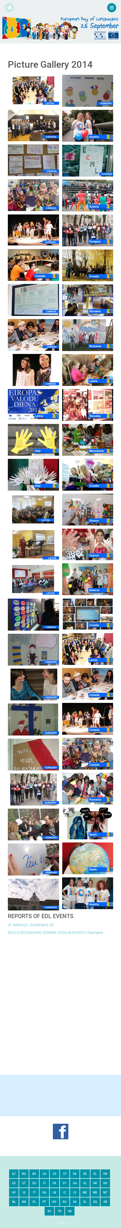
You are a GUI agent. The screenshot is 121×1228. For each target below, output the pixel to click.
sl (85, 1201)
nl (14, 1201)
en (105, 1173)
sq (95, 1201)
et (24, 1183)
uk (70, 1211)
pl (34, 1201)
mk (95, 1192)
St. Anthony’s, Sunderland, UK (31, 925)
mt (105, 1192)
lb (54, 1192)
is (24, 1192)
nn (24, 1201)
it (34, 1192)
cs (54, 1173)
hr (95, 1183)
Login (61, 1222)
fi (44, 1183)
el (95, 1173)
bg (24, 1173)
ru (64, 1201)
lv (74, 1192)
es (14, 1183)
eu (34, 1183)
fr (54, 1183)
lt (64, 1192)
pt (44, 1201)
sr (105, 1201)
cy (64, 1173)
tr (59, 1211)
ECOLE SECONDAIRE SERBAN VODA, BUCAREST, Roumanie (55, 932)
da (75, 1173)
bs (34, 1173)
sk (75, 1201)
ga (75, 1183)
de (85, 1173)
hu (105, 1183)
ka (44, 1192)
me (85, 1192)
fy (64, 1183)
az (14, 1173)
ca (44, 1173)
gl (85, 1183)
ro (54, 1201)
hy (14, 1192)
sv (49, 1211)
